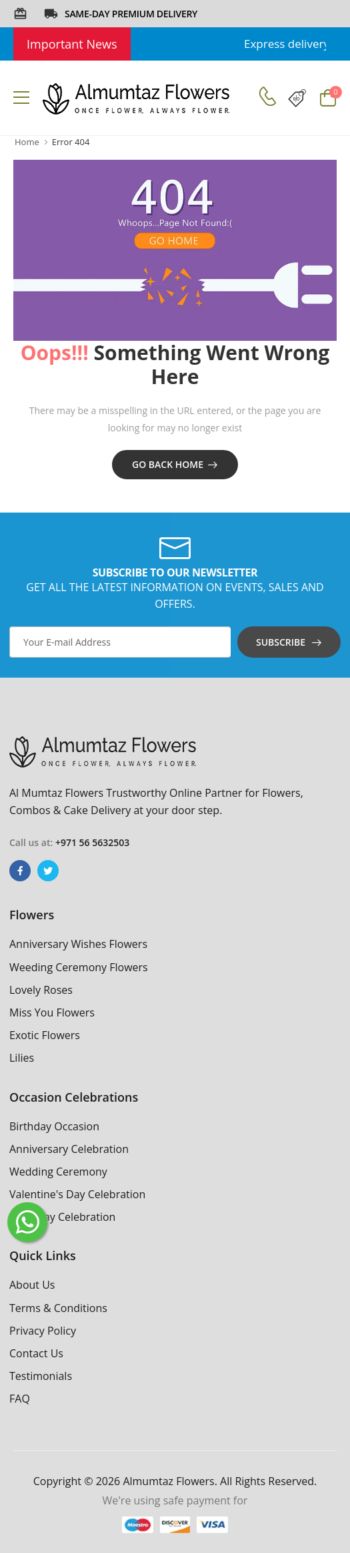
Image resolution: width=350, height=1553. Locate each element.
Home (27, 142)
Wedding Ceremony (58, 1171)
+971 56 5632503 (92, 842)
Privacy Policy (42, 1330)
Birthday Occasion (54, 1126)
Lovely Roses (41, 990)
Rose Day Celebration (62, 1217)
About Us (32, 1284)
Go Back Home (167, 464)
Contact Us (36, 1353)
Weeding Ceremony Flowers (78, 967)
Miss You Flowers (52, 1012)
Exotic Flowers (44, 1035)
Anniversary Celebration (69, 1149)
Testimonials (40, 1376)
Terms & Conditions (58, 1308)
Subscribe (280, 642)
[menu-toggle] (21, 98)
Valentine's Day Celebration (77, 1194)
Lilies (21, 1057)
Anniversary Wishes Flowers (78, 944)
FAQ (19, 1398)
